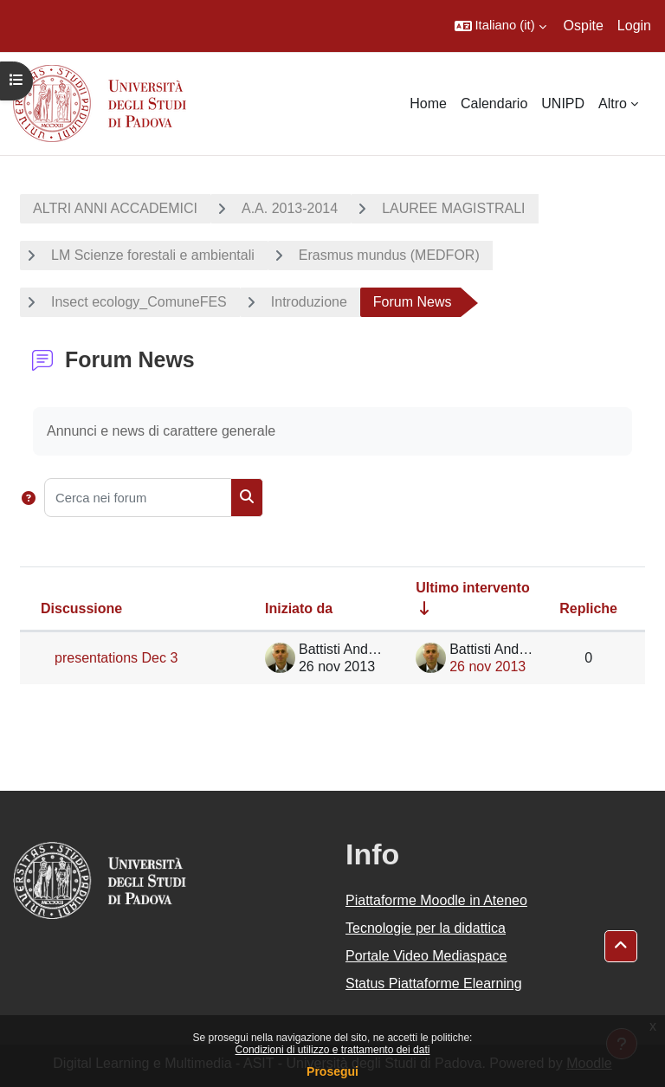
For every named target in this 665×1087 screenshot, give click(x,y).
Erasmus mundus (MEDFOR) (389, 255)
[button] (500, 26)
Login (634, 25)
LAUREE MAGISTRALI (453, 208)
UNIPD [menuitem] (562, 103)
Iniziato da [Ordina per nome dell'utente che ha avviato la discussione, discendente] (298, 608)
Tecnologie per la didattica (425, 928)
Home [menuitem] (428, 103)
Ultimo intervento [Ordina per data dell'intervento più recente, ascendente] (473, 587)
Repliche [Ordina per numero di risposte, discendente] (588, 608)
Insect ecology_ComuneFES (139, 301)
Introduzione (309, 301)
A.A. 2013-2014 (290, 208)
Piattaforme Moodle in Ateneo (436, 900)
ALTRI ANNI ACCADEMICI (115, 208)
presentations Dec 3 (116, 657)
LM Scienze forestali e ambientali (153, 255)
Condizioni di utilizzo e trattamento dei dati (333, 1050)
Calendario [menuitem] (494, 103)
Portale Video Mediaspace (426, 955)
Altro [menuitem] (612, 103)
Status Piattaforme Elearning (433, 983)
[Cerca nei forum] (137, 497)
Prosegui (332, 1071)
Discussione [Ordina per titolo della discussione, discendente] (81, 608)
